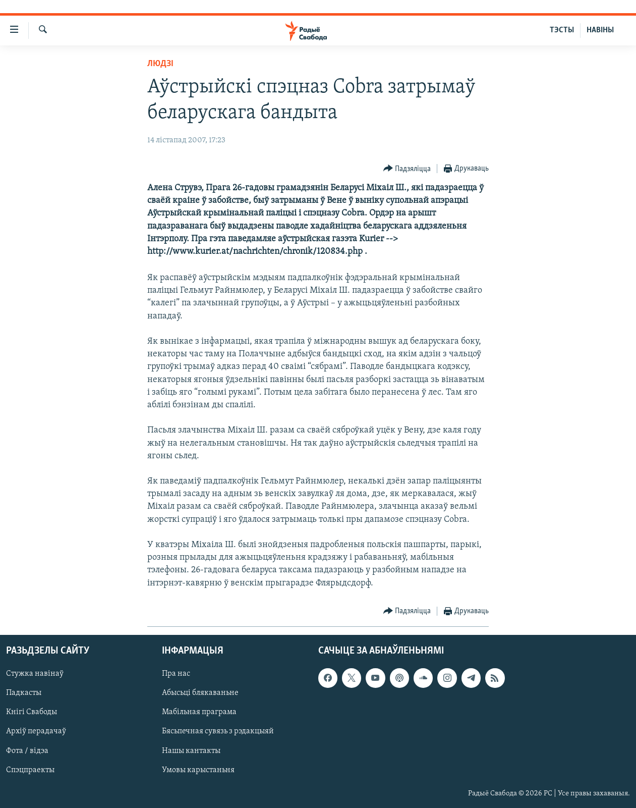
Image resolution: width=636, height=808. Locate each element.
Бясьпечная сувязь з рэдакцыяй (218, 731)
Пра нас (176, 674)
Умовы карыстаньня (198, 770)
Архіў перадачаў (36, 731)
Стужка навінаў (35, 674)
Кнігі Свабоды (31, 712)
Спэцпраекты (30, 770)
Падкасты (23, 693)
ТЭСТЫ (562, 30)
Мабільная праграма (199, 712)
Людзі (160, 64)
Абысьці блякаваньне (200, 693)
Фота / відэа (27, 750)
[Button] (407, 169)
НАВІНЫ (600, 30)
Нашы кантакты (191, 750)
